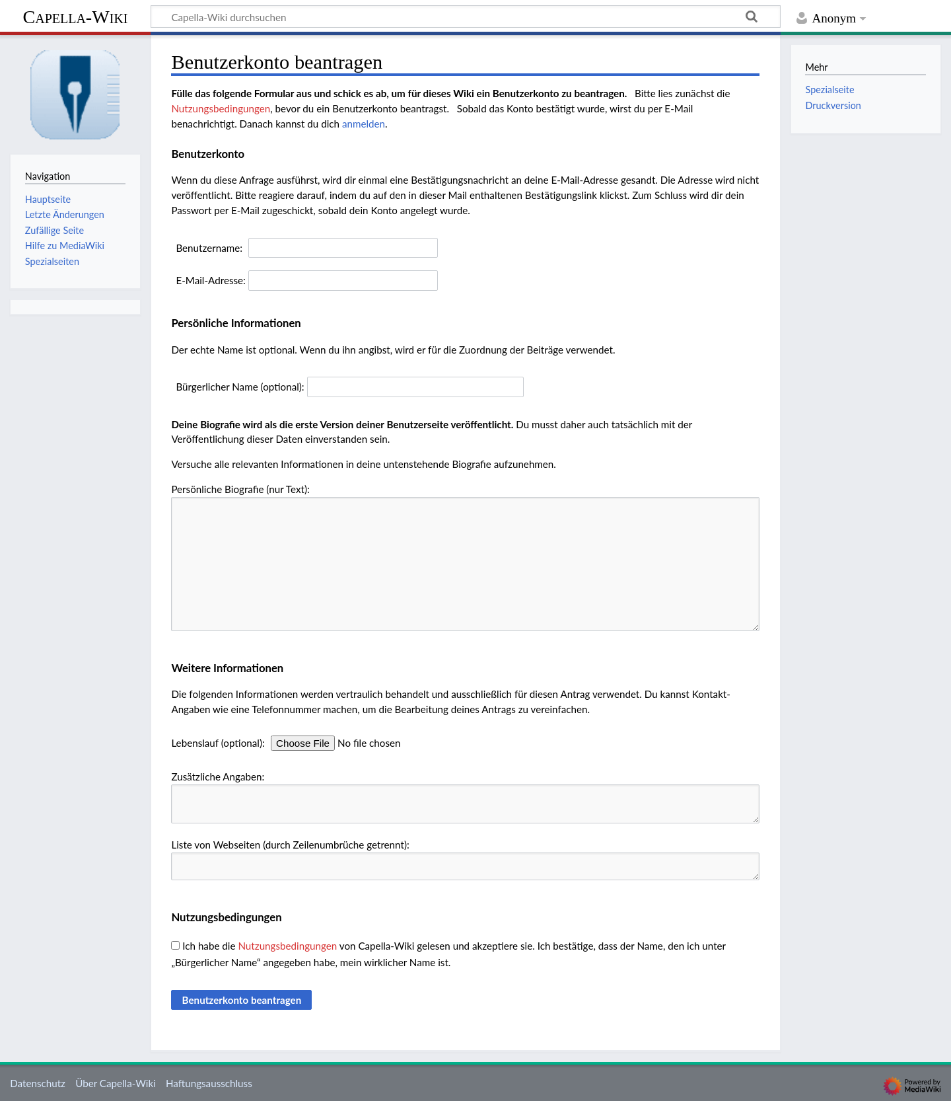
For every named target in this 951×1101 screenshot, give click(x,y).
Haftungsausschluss (209, 1083)
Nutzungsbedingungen (220, 108)
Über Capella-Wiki (115, 1083)
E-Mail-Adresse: (211, 280)
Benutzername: (209, 248)
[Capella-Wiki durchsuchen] (465, 16)
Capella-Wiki (74, 17)
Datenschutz (37, 1083)
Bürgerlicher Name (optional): (240, 387)
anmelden (363, 124)
